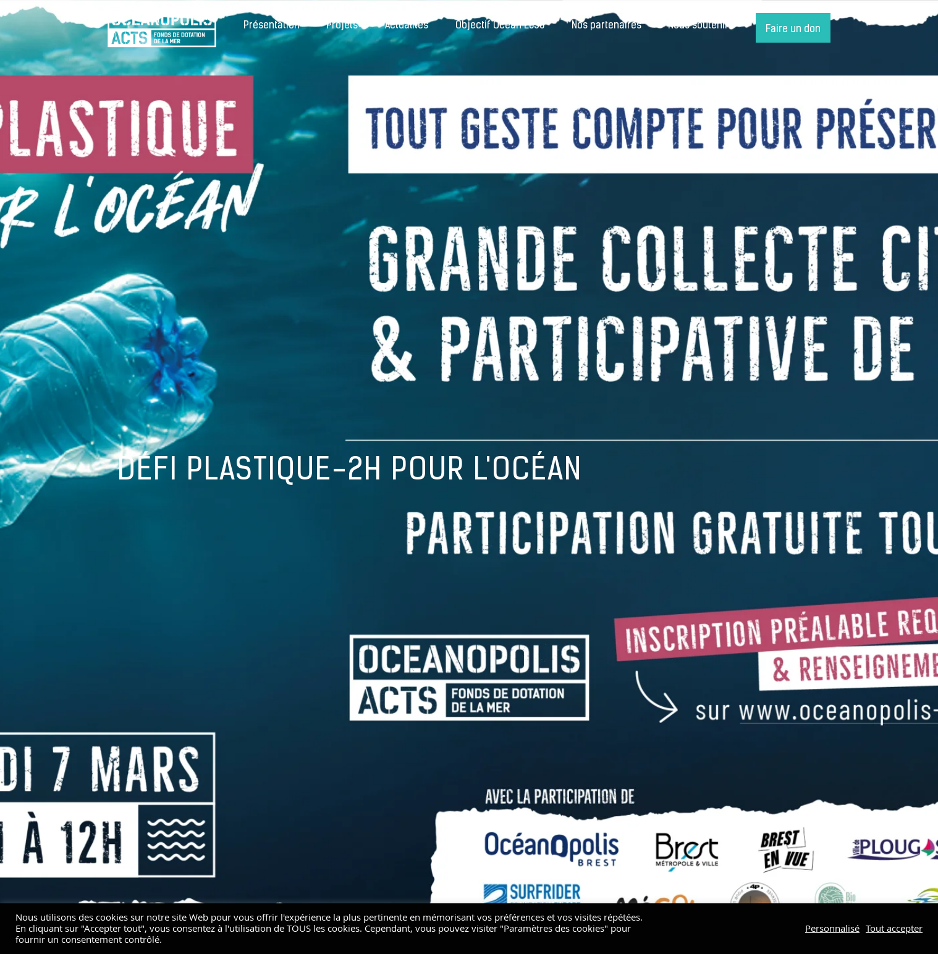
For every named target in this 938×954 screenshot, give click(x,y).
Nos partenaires (606, 26)
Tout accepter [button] (894, 928)
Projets (342, 26)
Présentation (271, 26)
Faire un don (793, 30)
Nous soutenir (698, 26)
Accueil (162, 28)
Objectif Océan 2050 (499, 26)
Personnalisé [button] (832, 928)
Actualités (406, 26)
